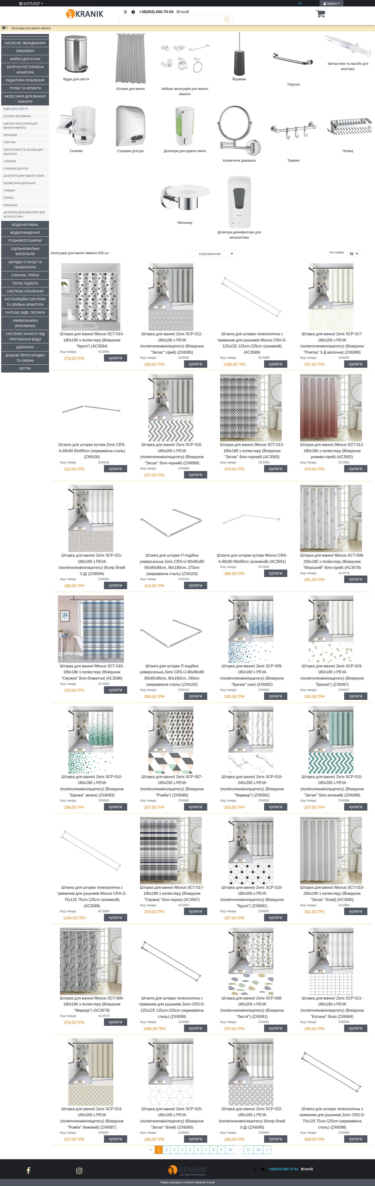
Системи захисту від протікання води (25, 336)
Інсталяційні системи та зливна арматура (25, 301)
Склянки (10, 161)
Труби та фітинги (25, 88)
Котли (25, 368)
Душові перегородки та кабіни (25, 357)
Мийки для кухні (25, 59)
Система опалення (25, 291)
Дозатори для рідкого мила (24, 175)
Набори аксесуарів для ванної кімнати (21, 125)
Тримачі (9, 190)
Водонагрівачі (25, 225)
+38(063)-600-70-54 (156, 12)
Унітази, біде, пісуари (25, 312)
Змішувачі (25, 51)
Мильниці (11, 205)
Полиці (9, 197)
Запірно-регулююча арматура (25, 69)
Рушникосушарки (25, 240)
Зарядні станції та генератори (25, 264)
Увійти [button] (330, 3)
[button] (313, 13)
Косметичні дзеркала (19, 183)
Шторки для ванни (17, 116)
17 (248, 1150)
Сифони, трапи (25, 275)
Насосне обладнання (25, 43)
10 (230, 1150)
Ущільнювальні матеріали (25, 251)
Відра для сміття (16, 108)
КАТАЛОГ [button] (29, 4)
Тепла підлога (25, 283)
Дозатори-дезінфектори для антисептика (24, 214)
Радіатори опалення (25, 80)
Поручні (9, 142)
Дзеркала (25, 347)
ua (300, 3)
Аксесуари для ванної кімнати (25, 99)
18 (258, 1150)
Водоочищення (25, 233)
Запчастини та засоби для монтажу (23, 151)
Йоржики (10, 135)
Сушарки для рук (16, 168)
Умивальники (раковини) (25, 323)
